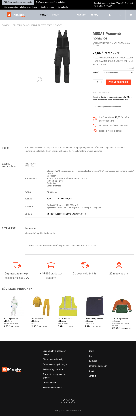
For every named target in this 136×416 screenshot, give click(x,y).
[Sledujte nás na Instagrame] (68, 401)
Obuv (55, 15)
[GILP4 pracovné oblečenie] (68, 306)
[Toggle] (95, 107)
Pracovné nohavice (100, 100)
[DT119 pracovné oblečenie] (14, 306)
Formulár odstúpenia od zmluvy (54, 376)
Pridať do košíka (118, 82)
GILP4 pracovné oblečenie (64, 320)
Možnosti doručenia (52, 387)
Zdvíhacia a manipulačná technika (50, 2)
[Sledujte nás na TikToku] (73, 401)
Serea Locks (63, 7)
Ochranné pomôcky (50, 25)
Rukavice (45, 36)
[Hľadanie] (120, 15)
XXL (58, 199)
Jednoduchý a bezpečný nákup (54, 353)
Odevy (44, 15)
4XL (66, 199)
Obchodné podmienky (53, 359)
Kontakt (92, 376)
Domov (6, 25)
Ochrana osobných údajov (55, 364)
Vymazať (130, 68)
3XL (62, 199)
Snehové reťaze (47, 7)
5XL (71, 199)
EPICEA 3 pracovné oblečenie (120, 320)
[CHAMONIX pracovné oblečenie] (95, 306)
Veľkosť (96, 72)
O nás (91, 371)
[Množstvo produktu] (97, 82)
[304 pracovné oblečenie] (41, 306)
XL (55, 199)
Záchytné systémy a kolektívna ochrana (20, 7)
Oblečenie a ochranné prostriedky (18, 2)
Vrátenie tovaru (50, 382)
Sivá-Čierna (52, 192)
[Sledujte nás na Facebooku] (63, 401)
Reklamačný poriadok (53, 369)
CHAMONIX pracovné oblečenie (94, 320)
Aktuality (81, 15)
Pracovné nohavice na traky (118, 100)
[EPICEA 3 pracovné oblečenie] (122, 306)
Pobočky (94, 15)
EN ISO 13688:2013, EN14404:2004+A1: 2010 (66, 214)
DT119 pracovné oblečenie (11, 320)
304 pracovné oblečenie (37, 320)
